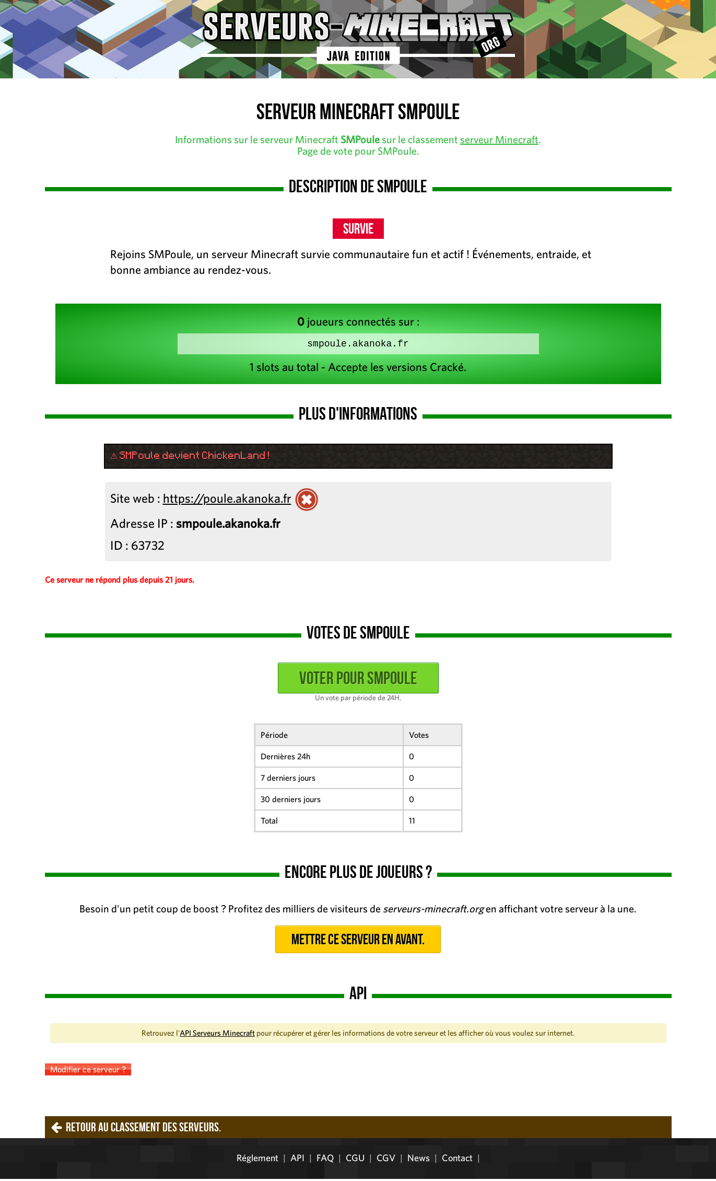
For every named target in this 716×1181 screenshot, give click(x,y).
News (418, 1159)
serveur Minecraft (499, 139)
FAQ (325, 1159)
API (297, 1159)
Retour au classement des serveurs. (143, 1129)
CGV (386, 1159)
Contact (457, 1159)
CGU (355, 1159)
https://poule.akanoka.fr (227, 500)
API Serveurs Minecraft (217, 1035)
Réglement (257, 1159)
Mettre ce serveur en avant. (358, 941)
